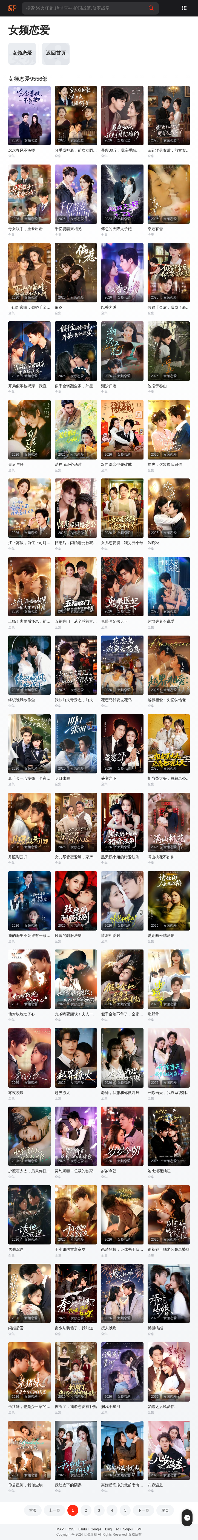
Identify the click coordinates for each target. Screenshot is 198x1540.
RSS (71, 1529)
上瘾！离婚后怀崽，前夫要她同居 (29, 621)
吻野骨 (153, 1014)
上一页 (54, 1510)
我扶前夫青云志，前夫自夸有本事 (76, 700)
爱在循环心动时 (68, 464)
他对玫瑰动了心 (21, 1014)
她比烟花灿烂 (159, 1171)
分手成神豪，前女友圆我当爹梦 (76, 150)
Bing (108, 1529)
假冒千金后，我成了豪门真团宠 (169, 307)
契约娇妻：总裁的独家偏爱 (76, 1171)
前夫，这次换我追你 (165, 464)
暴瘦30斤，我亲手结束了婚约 (122, 150)
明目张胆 (62, 778)
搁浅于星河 (110, 1406)
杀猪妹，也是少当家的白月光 (29, 1406)
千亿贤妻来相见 (68, 229)
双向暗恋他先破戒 (116, 464)
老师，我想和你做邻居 (120, 1092)
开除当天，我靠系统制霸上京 (169, 1092)
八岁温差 (155, 1485)
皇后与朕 (16, 464)
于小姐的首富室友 (70, 1249)
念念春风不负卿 (21, 150)
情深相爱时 (110, 935)
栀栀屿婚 (155, 1328)
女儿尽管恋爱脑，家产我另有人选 (76, 857)
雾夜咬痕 (16, 1092)
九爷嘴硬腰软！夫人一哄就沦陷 (76, 1014)
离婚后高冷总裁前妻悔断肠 (122, 1485)
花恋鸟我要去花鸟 (116, 700)
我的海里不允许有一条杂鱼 (29, 935)
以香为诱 (108, 307)
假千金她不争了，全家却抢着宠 (122, 1014)
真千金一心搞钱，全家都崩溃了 (29, 778)
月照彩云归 (17, 857)
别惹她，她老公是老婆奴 (169, 1249)
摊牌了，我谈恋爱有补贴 (76, 1406)
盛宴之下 (108, 778)
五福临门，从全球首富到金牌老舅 (76, 621)
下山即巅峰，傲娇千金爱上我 (29, 307)
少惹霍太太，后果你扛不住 (29, 1171)
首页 (33, 1510)
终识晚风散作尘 (21, 700)
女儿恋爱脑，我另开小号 (122, 543)
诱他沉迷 (16, 1249)
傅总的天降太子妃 (116, 229)
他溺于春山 (157, 386)
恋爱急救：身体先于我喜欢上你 (122, 1249)
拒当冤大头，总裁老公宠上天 (169, 778)
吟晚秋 (153, 543)
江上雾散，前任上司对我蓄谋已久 (29, 543)
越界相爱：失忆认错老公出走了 (169, 700)
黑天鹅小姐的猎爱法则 (120, 857)
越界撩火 (62, 1092)
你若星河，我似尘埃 (25, 1485)
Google (96, 1529)
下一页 (143, 1510)
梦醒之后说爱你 (161, 1406)
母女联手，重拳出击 (25, 229)
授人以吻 (108, 1328)
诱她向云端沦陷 (161, 935)
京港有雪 (155, 229)
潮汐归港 (108, 386)
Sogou (128, 1529)
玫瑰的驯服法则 (68, 935)
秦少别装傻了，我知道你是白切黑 (76, 1328)
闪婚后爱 (16, 1328)
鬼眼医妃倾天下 (114, 621)
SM (138, 1529)
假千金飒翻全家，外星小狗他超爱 (76, 386)
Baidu (82, 1529)
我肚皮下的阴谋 (68, 1485)
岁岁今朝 (108, 1171)
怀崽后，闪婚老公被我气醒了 (76, 543)
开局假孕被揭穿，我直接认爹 (29, 386)
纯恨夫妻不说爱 (161, 621)
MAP (60, 1529)
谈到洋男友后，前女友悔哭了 (169, 150)
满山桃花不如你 (161, 857)
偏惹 (58, 307)
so (117, 1529)
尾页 (165, 1510)
